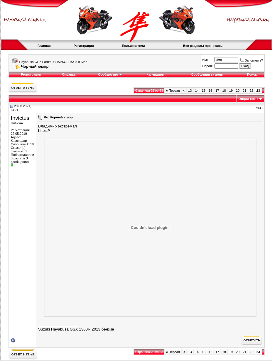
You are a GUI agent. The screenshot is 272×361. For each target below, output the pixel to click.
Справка (68, 74)
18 (224, 90)
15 (203, 90)
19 (231, 90)
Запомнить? (251, 60)
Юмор (82, 62)
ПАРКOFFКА (65, 62)
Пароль (207, 66)
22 (251, 90)
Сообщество (110, 74)
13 (190, 90)
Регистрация (84, 45)
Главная (44, 45)
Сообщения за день (207, 74)
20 (237, 90)
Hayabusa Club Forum (35, 62)
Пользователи (133, 45)
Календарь (155, 74)
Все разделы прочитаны (203, 45)
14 (197, 90)
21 (244, 90)
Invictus (20, 118)
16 (210, 90)
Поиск (252, 74)
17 (217, 90)
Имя (205, 60)
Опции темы (248, 99)
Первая (173, 90)
